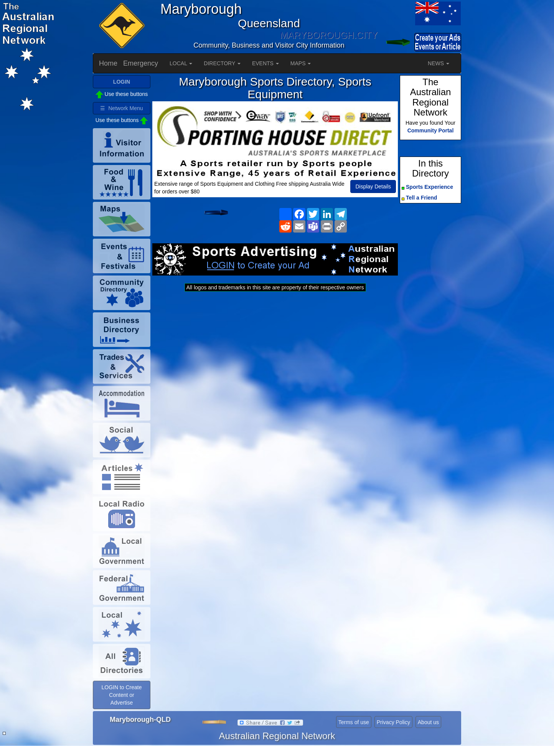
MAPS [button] (300, 63)
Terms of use (353, 722)
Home (108, 63)
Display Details (373, 186)
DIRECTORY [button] (222, 63)
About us (428, 722)
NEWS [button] (438, 63)
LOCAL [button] (181, 63)
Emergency (140, 63)
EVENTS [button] (265, 63)
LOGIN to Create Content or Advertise (121, 695)
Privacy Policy (393, 722)
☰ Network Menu (121, 108)
